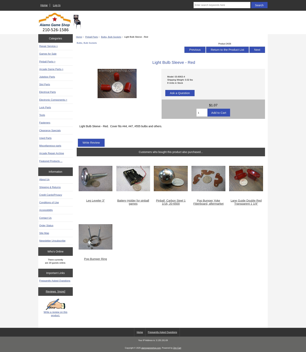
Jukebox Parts (47, 76)
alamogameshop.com (151, 348)
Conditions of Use (49, 202)
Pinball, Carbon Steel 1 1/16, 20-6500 (171, 202)
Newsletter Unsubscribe (52, 240)
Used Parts (45, 138)
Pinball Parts (91, 37)
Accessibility (46, 210)
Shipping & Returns (50, 187)
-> (47, 61)
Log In (56, 5)
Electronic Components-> (53, 99)
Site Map (44, 233)
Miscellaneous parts (50, 145)
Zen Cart (177, 348)
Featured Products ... (50, 161)
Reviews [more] (55, 291)
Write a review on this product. (55, 308)
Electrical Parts (47, 92)
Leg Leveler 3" (95, 200)
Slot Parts (44, 84)
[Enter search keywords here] (222, 5)
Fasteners (44, 122)
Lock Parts (45, 107)
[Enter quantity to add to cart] (202, 112)
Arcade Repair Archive (51, 153)
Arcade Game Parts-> (51, 69)
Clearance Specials (50, 130)
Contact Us (45, 217)
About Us (44, 179)
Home (44, 5)
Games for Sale (48, 53)
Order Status (46, 225)
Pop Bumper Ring (95, 258)
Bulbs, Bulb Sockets (111, 37)
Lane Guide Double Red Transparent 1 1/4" (246, 202)
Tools (42, 115)
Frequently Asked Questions (54, 280)
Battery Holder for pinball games (133, 202)
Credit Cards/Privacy (50, 194)
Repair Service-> (48, 46)
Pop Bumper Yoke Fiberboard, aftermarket (208, 202)
